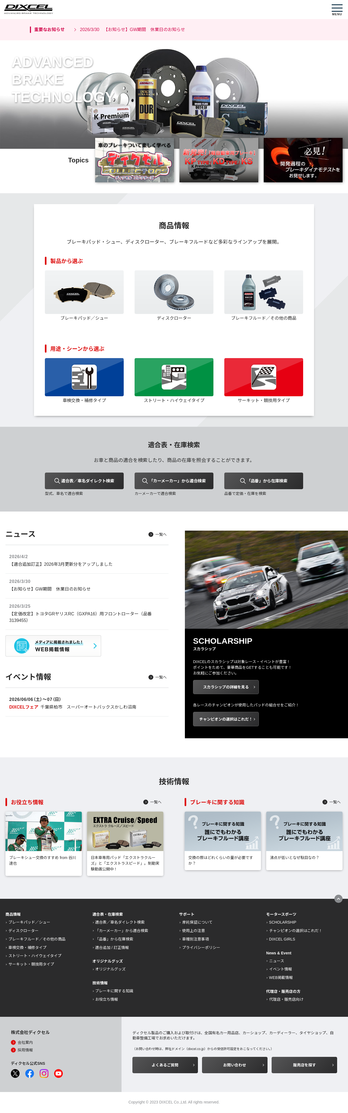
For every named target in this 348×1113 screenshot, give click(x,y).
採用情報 (25, 1051)
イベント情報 (280, 970)
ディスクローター (23, 931)
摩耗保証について (197, 923)
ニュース (276, 962)
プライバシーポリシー (201, 948)
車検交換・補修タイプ (27, 948)
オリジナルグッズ (110, 970)
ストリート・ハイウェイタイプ (34, 956)
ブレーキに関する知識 (114, 992)
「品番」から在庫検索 (114, 940)
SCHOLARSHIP (282, 923)
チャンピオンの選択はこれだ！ (295, 931)
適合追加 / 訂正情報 (112, 948)
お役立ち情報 (106, 1000)
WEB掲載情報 (281, 978)
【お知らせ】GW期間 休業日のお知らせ (132, 30)
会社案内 (25, 1043)
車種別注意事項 (195, 940)
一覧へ (161, 535)
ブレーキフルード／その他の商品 (37, 940)
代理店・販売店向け (286, 1000)
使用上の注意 (193, 931)
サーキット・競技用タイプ (31, 965)
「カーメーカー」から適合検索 (121, 931)
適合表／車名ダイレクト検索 (120, 923)
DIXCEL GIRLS (282, 940)
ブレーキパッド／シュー (29, 923)
